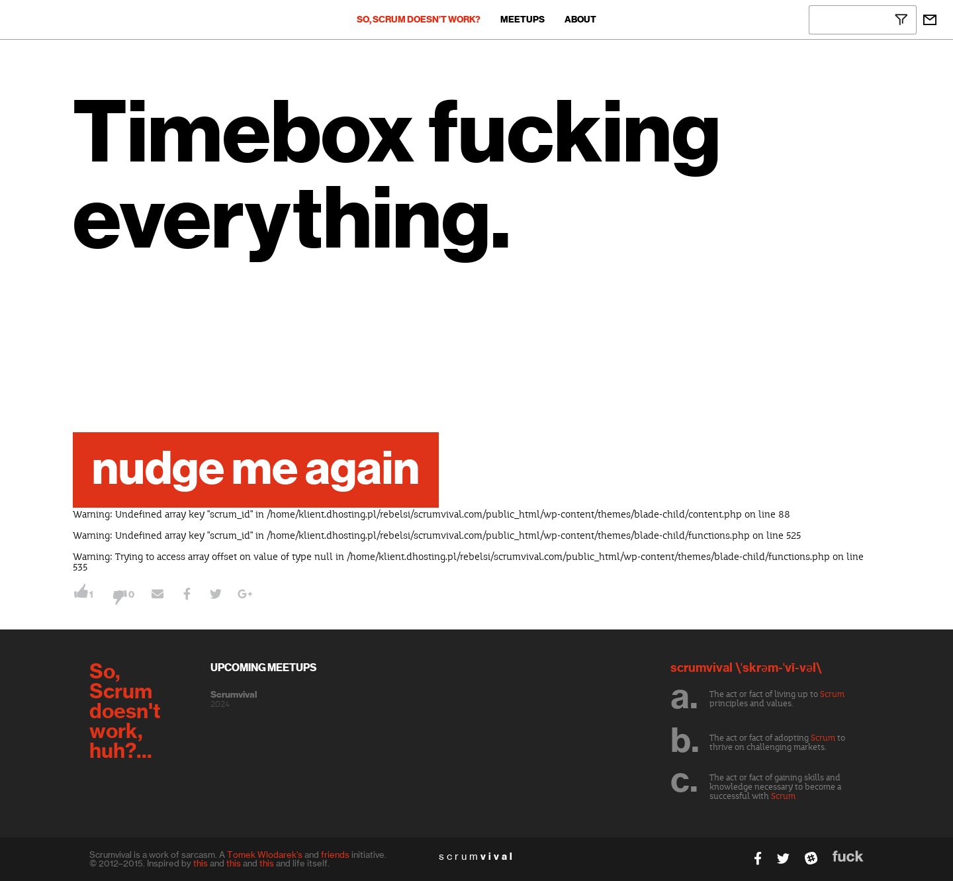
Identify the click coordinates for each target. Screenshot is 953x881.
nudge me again (256, 470)
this (200, 863)
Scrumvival (233, 695)
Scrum (832, 694)
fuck (848, 856)
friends (335, 854)
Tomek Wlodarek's (264, 854)
